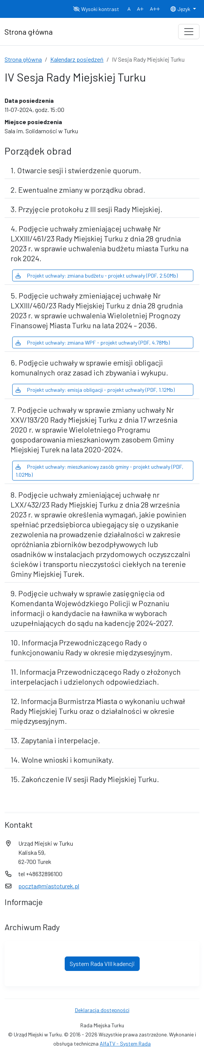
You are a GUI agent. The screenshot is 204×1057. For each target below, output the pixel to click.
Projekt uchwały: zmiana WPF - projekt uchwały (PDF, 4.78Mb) (93, 342)
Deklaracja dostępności (102, 1010)
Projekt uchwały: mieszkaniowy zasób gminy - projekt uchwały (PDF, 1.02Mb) (99, 470)
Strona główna (23, 59)
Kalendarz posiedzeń (77, 59)
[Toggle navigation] (188, 31)
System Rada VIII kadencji (102, 963)
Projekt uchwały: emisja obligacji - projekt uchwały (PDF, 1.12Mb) (95, 389)
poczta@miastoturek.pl (48, 885)
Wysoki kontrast (96, 9)
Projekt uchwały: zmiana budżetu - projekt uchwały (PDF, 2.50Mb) (97, 275)
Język (181, 9)
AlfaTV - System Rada (125, 1043)
